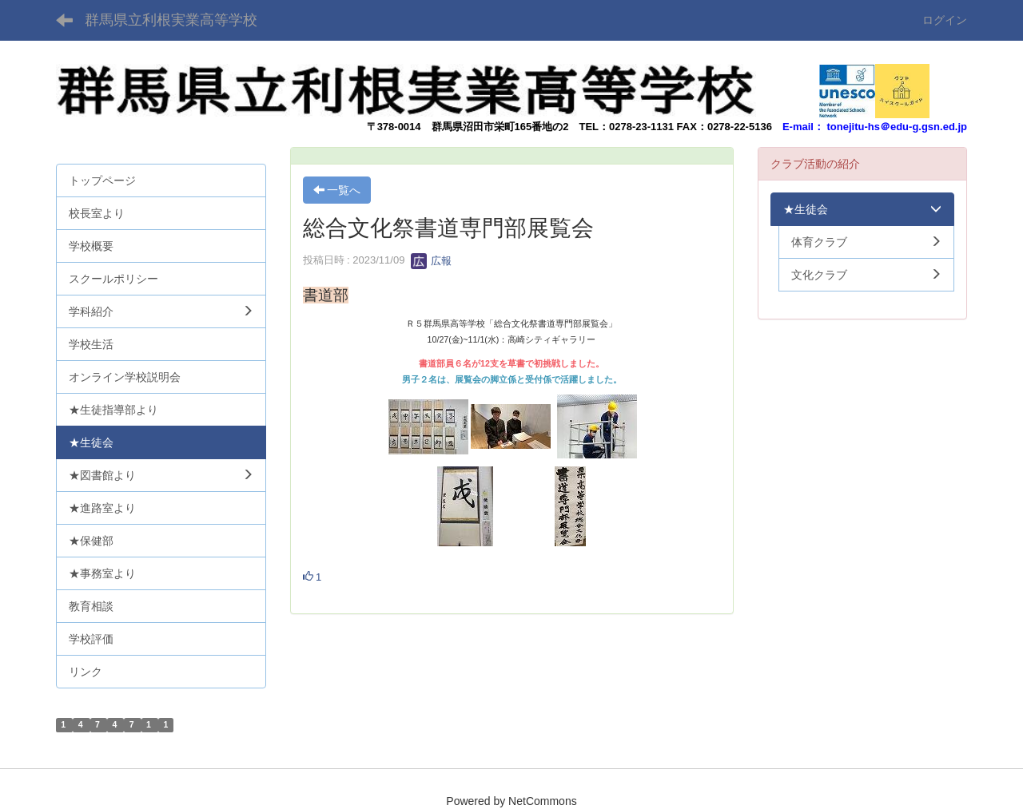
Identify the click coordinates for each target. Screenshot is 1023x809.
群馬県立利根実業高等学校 (171, 20)
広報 (431, 261)
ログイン (944, 20)
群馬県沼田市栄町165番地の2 (500, 127)
